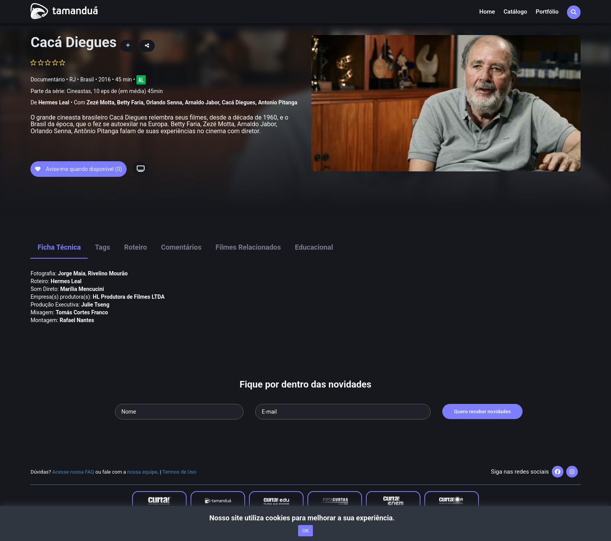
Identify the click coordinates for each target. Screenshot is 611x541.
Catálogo (515, 11)
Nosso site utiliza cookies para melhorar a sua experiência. (305, 518)
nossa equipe (142, 472)
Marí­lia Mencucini (82, 289)
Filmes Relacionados (248, 247)
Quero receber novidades (482, 411)
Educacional (314, 247)
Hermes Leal (53, 102)
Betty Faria (130, 102)
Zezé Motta (100, 102)
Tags (102, 247)
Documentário (47, 79)
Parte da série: (96, 91)
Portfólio (547, 11)
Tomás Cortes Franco (82, 312)
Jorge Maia (72, 273)
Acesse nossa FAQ (73, 472)
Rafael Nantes (77, 320)
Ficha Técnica (59, 247)
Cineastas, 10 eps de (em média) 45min (114, 91)
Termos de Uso (179, 472)
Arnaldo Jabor (202, 102)
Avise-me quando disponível (78, 169)
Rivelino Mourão (108, 273)
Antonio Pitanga (277, 102)
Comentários (181, 247)
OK (305, 531)
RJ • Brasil (81, 79)
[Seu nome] (179, 411)
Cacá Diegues (238, 102)
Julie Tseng (95, 304)
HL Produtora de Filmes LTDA (128, 297)
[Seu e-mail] (343, 411)
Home (487, 11)
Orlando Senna (164, 102)
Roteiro (135, 247)
